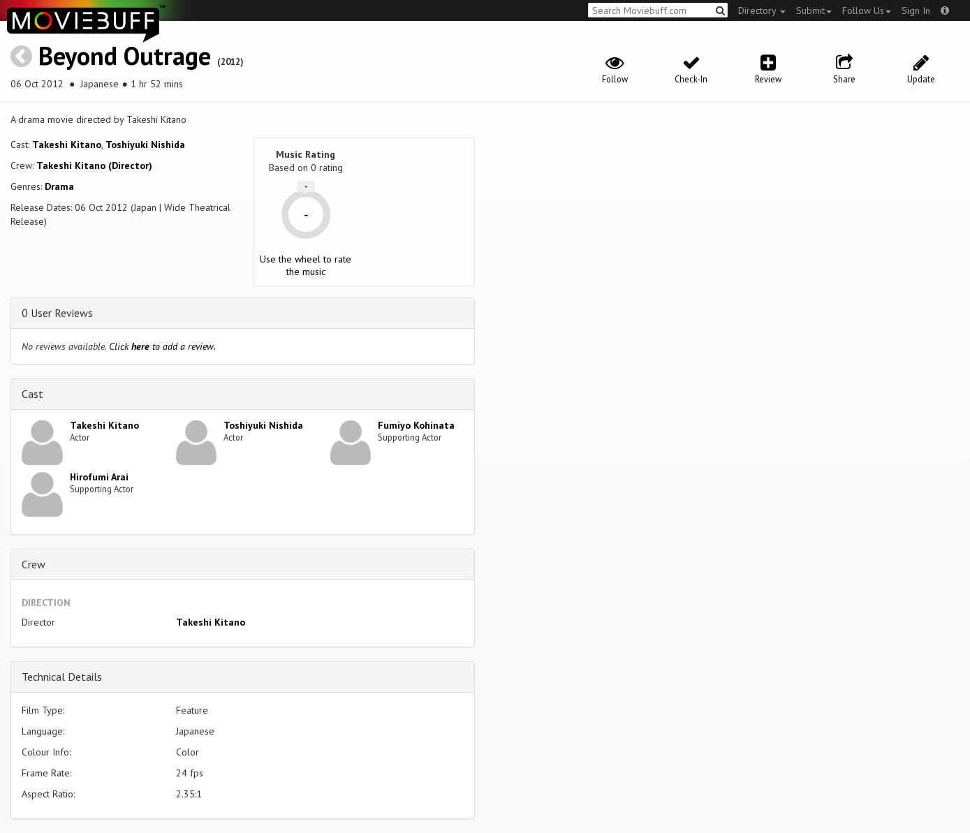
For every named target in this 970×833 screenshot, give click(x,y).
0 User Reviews (57, 313)
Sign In (916, 10)
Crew (33, 564)
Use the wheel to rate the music (305, 265)
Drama (59, 186)
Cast (32, 394)
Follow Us (866, 10)
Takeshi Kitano (66, 144)
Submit (814, 10)
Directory (762, 10)
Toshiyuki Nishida (145, 144)
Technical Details (62, 677)
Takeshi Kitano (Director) (94, 165)
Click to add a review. (162, 346)
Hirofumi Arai (99, 477)
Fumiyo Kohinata (416, 425)
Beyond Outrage (124, 55)
